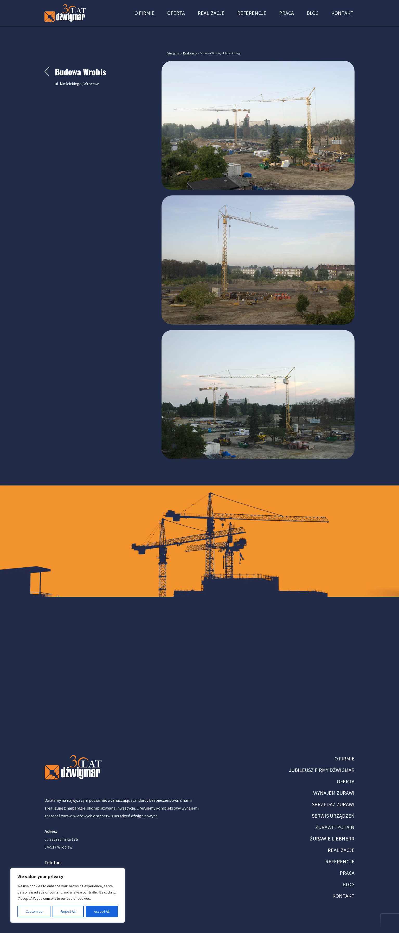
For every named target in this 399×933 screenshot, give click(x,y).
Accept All (102, 911)
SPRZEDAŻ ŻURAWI (333, 804)
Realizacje (211, 13)
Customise (34, 911)
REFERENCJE (340, 861)
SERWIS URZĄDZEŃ (333, 815)
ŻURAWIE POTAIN (335, 827)
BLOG (349, 884)
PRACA (347, 873)
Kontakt (342, 13)
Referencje (251, 13)
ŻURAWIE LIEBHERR (332, 838)
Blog (313, 13)
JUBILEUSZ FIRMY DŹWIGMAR (322, 770)
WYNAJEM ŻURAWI (334, 793)
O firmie (144, 13)
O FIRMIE (344, 758)
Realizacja (190, 53)
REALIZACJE (341, 850)
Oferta (176, 13)
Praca (286, 13)
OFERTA (346, 781)
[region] (67, 895)
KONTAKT (343, 895)
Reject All (68, 911)
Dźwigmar (174, 53)
